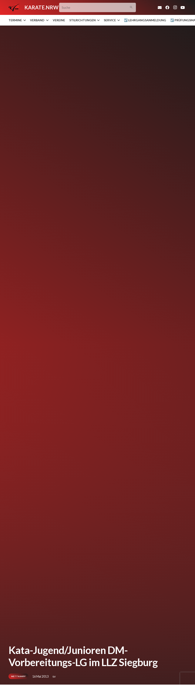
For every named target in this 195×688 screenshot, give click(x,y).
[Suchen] (131, 7)
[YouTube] (182, 7)
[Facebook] (167, 7)
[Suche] (97, 7)
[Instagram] (175, 7)
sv (54, 676)
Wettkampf (18, 676)
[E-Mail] (160, 7)
